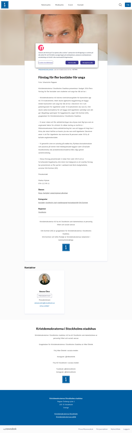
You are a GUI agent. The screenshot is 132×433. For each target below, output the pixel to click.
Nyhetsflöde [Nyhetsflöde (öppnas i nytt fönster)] (115, 429)
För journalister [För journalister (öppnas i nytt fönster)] (102, 429)
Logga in (126, 429)
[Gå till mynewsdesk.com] (10, 429)
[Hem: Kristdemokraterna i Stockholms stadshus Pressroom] (4, 4)
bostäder (41, 202)
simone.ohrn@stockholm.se (44, 303)
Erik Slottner (83, 202)
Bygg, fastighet (44, 193)
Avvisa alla (72, 63)
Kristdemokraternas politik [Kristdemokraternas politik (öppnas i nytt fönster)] (66, 417)
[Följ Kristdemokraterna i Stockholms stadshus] (128, 5)
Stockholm (42, 212)
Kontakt (80, 5)
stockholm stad (51, 202)
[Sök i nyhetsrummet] (120, 4)
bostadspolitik (73, 202)
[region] (66, 55)
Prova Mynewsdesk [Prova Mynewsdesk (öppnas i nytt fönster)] (85, 429)
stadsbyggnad (62, 202)
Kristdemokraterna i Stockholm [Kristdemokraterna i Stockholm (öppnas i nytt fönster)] (66, 414)
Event (70, 5)
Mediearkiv (59, 5)
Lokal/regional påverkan (59, 193)
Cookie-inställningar (45, 62)
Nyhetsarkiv (46, 5)
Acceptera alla (87, 63)
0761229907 (44, 306)
